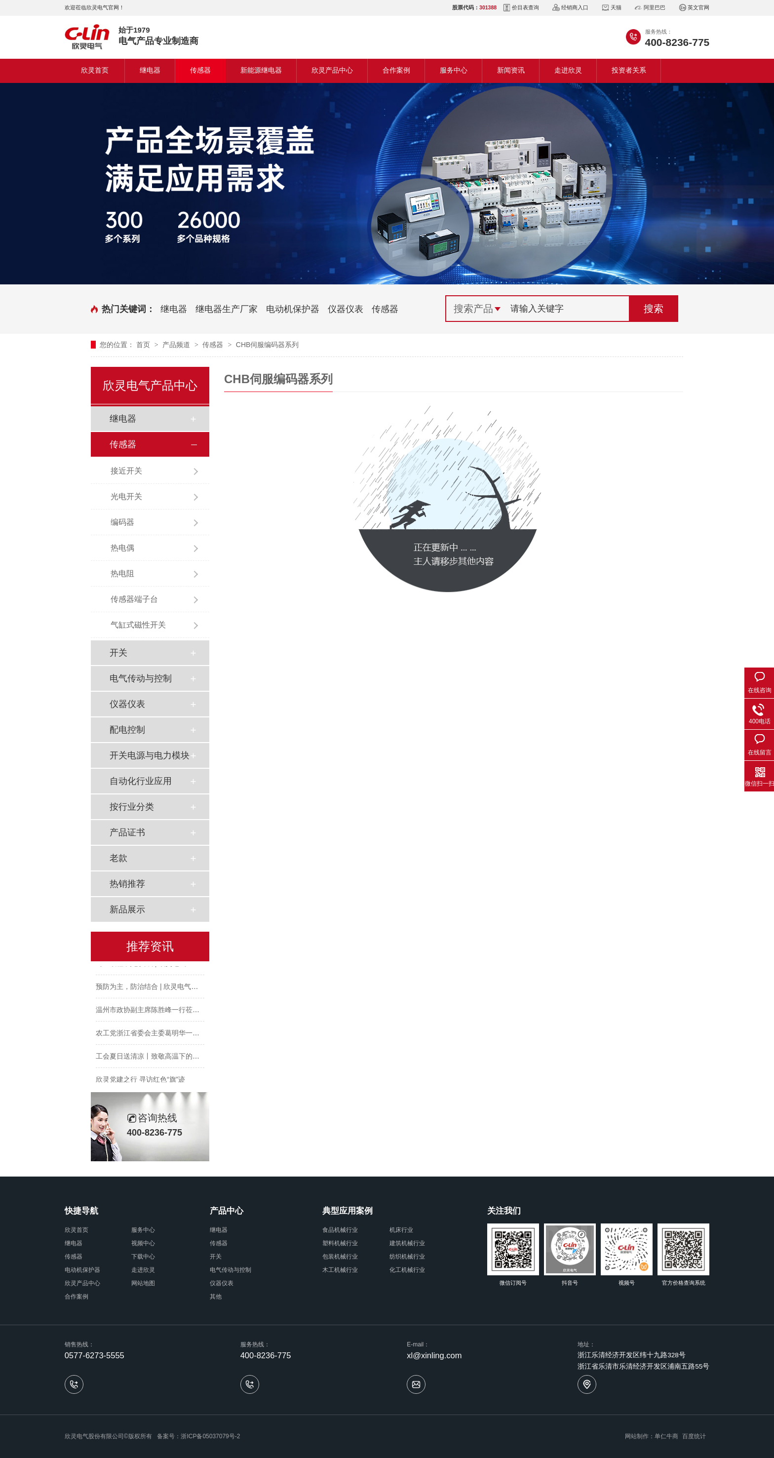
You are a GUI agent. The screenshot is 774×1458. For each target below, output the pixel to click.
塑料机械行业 (340, 1243)
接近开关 (126, 471)
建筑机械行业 (407, 1243)
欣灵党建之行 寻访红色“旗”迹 (140, 1082)
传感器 (200, 70)
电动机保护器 (292, 309)
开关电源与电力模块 (150, 755)
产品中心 (226, 1210)
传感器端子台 (134, 599)
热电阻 (122, 573)
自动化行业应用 (141, 781)
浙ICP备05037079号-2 (210, 1436)
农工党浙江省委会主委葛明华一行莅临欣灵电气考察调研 (182, 1035)
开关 (118, 653)
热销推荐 (127, 884)
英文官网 (694, 7)
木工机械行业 (340, 1269)
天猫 (611, 7)
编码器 (122, 522)
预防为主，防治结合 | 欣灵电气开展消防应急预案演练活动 (185, 989)
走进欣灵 (568, 70)
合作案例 (396, 70)
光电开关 (126, 496)
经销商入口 (570, 7)
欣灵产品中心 (332, 70)
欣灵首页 (95, 70)
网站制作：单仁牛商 (651, 1436)
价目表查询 (521, 7)
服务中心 (453, 70)
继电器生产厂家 (226, 309)
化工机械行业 (407, 1269)
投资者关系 (629, 70)
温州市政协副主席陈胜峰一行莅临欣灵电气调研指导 (175, 1012)
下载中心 (143, 1256)
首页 (144, 345)
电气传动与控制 (141, 678)
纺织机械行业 (407, 1256)
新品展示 (127, 909)
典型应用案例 (347, 1210)
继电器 (150, 70)
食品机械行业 (340, 1229)
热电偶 (122, 548)
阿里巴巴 (650, 7)
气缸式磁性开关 (138, 625)
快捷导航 (81, 1210)
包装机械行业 (340, 1256)
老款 (118, 858)
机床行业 (401, 1229)
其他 (216, 1296)
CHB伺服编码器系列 (267, 345)
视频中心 (143, 1243)
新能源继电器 (261, 70)
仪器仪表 (345, 309)
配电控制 (127, 730)
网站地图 (143, 1283)
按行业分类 (132, 807)
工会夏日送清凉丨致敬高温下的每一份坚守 (161, 1059)
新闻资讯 (511, 70)
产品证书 (127, 832)
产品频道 (177, 345)
